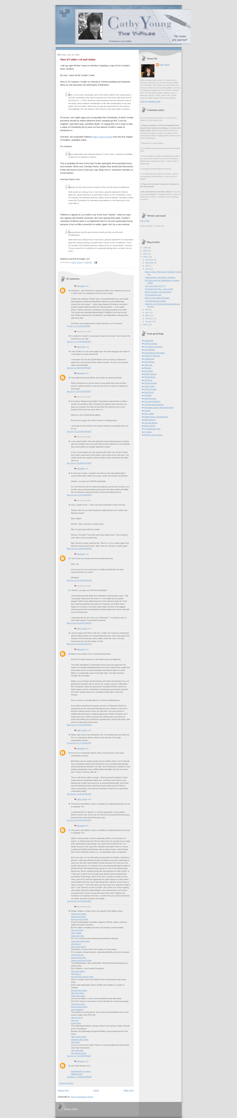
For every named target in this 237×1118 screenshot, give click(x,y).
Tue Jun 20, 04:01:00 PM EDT (79, 820)
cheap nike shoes (78, 996)
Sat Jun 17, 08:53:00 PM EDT (79, 368)
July (147, 266)
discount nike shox (78, 958)
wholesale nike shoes (79, 1039)
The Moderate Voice (152, 429)
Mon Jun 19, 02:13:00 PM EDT (79, 580)
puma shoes (76, 1023)
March (148, 315)
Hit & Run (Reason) (152, 356)
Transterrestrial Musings (154, 405)
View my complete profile (150, 101)
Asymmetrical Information (154, 353)
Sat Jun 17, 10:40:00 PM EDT (79, 391)
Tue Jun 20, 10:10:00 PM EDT (79, 901)
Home (96, 1090)
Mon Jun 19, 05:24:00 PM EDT (79, 644)
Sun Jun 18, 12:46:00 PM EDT (79, 463)
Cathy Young (82, 629)
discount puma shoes (79, 919)
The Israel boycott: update (155, 301)
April (147, 313)
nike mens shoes (78, 971)
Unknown (80, 1061)
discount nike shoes (79, 990)
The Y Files (144, 221)
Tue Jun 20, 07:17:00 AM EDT (79, 743)
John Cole (148, 365)
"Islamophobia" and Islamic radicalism (160, 277)
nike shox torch (77, 930)
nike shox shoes (77, 993)
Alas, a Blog (149, 414)
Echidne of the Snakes (153, 435)
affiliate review (77, 1074)
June (147, 269)
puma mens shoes (78, 947)
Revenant (81, 286)
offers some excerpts (103, 137)
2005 (145, 325)
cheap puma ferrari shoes (81, 960)
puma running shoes (79, 1007)
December (149, 260)
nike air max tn (77, 1018)
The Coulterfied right (153, 295)
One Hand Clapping (152, 401)
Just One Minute (151, 423)
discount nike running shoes (82, 977)
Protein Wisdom (150, 383)
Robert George (150, 374)
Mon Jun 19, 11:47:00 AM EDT (79, 495)
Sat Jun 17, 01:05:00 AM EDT (79, 342)
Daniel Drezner (150, 398)
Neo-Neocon (149, 362)
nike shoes (75, 1042)
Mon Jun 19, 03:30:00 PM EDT (79, 623)
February (149, 318)
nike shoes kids (77, 1050)
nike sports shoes (78, 1004)
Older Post (128, 1090)
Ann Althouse (149, 350)
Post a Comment (66, 1083)
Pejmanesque (150, 377)
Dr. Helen (148, 432)
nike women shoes (78, 1053)
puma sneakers (77, 1009)
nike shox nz (76, 974)
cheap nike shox (77, 936)
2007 (145, 254)
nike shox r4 (76, 944)
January (148, 321)
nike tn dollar (76, 933)
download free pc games (81, 1071)
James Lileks (149, 386)
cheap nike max (77, 955)
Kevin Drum (149, 392)
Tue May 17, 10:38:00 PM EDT (79, 1077)
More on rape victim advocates (157, 298)
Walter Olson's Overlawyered (156, 417)
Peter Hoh (81, 347)
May (147, 310)
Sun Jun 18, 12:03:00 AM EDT (79, 431)
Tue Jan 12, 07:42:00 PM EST (79, 1056)
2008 (145, 251)
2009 (145, 248)
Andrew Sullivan (150, 344)
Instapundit (148, 341)
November (149, 263)
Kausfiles (148, 395)
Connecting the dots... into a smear (159, 289)
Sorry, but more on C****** (155, 286)
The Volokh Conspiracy (153, 347)
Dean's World (149, 426)
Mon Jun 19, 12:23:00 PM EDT (79, 549)
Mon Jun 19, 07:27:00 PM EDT (79, 725)
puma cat (75, 1020)
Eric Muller (148, 371)
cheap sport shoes (78, 917)
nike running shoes (78, 1037)
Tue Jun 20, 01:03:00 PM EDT (79, 794)
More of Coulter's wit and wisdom (158, 292)
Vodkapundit (149, 359)
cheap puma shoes (78, 914)
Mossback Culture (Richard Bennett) (159, 408)
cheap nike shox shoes (80, 941)
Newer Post (63, 1090)
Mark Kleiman (150, 420)
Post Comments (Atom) (82, 1097)
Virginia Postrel (150, 389)
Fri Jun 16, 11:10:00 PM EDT (79, 326)
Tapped (147, 411)
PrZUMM (80, 469)
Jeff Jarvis (148, 380)
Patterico (148, 368)
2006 (145, 257)
